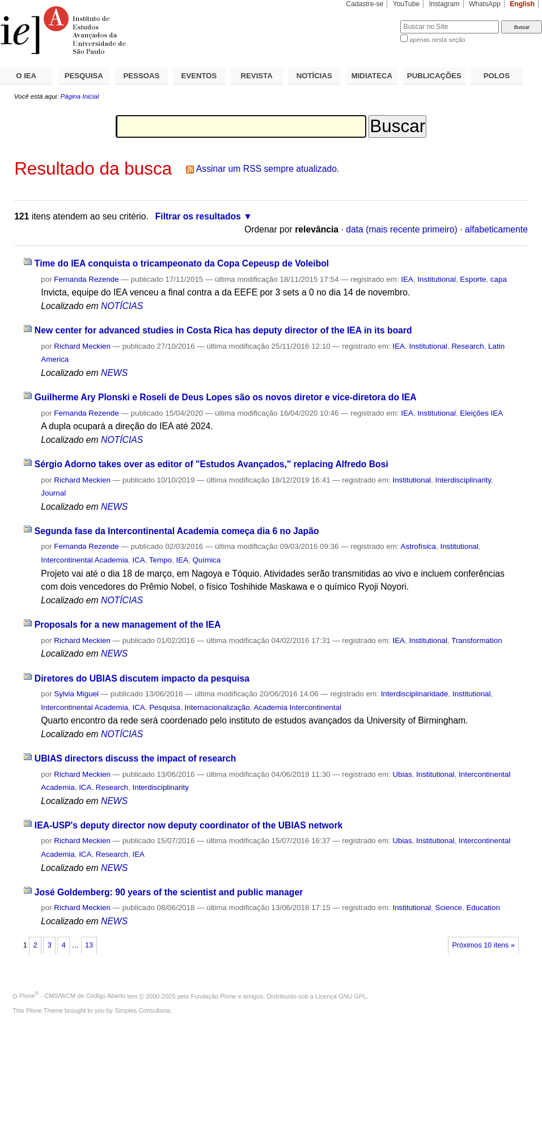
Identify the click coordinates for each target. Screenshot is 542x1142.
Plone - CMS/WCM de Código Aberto (72, 995)
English (522, 4)
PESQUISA (84, 75)
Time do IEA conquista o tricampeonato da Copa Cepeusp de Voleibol (182, 263)
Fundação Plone (213, 995)
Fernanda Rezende (86, 279)
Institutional (436, 279)
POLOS (497, 75)
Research (467, 346)
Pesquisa (164, 707)
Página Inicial (79, 96)
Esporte (473, 279)
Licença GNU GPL (340, 995)
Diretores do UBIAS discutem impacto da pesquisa (142, 678)
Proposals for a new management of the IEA (128, 624)
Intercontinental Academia (84, 560)
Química (206, 560)
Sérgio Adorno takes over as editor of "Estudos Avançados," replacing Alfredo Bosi (211, 464)
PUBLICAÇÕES (434, 75)
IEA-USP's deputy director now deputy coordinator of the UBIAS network (188, 825)
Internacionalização (217, 707)
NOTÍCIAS (314, 75)
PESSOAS (142, 75)
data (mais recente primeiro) (402, 229)
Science (448, 907)
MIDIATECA (372, 75)
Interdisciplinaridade (414, 694)
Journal (53, 493)
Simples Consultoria (142, 1010)
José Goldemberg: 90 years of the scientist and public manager (169, 892)
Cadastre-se (364, 4)
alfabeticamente (496, 229)
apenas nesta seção (437, 39)
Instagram (444, 4)
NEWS (114, 373)
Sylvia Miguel (76, 694)
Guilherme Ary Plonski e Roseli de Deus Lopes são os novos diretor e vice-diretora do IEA (226, 397)
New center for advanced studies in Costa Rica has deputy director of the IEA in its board (223, 330)
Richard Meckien (82, 346)
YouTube (406, 4)
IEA (407, 279)
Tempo (160, 560)
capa (498, 279)
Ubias (402, 774)
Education (482, 907)
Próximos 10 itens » (483, 945)
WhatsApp (485, 4)
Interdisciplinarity (463, 480)
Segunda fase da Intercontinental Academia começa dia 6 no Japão (177, 531)
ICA (138, 560)
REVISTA (257, 75)
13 (89, 945)
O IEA (26, 75)
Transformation (476, 640)
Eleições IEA (481, 413)
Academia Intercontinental (297, 707)
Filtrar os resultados (198, 216)
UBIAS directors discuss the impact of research (135, 758)
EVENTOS (199, 75)
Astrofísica (418, 546)
